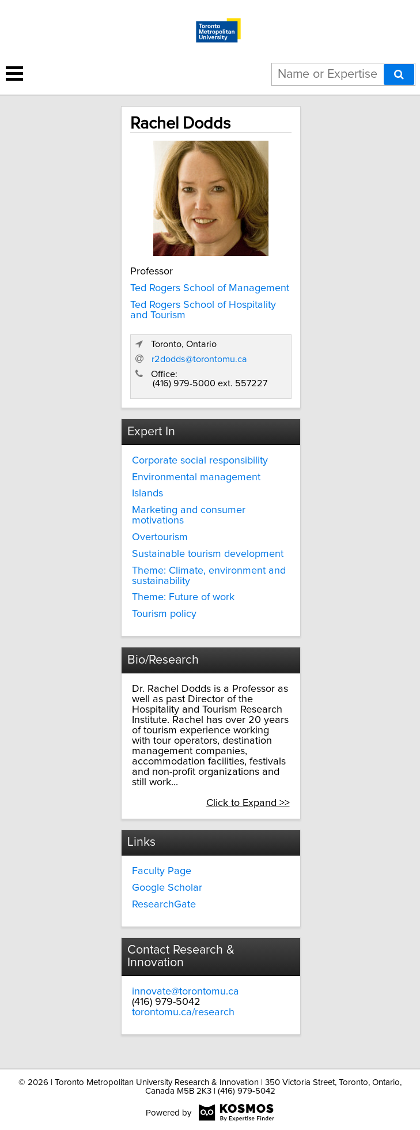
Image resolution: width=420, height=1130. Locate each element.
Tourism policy (164, 614)
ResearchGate (164, 904)
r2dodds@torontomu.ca (199, 359)
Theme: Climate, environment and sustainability (209, 576)
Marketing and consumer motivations (188, 515)
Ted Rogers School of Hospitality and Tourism (203, 310)
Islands (147, 493)
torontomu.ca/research (183, 1012)
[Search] (399, 74)
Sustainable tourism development (207, 554)
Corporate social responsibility (200, 460)
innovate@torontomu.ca (185, 991)
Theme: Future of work (183, 597)
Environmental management (196, 477)
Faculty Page (161, 871)
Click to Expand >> (248, 803)
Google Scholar (167, 888)
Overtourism (160, 537)
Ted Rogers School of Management (209, 288)
